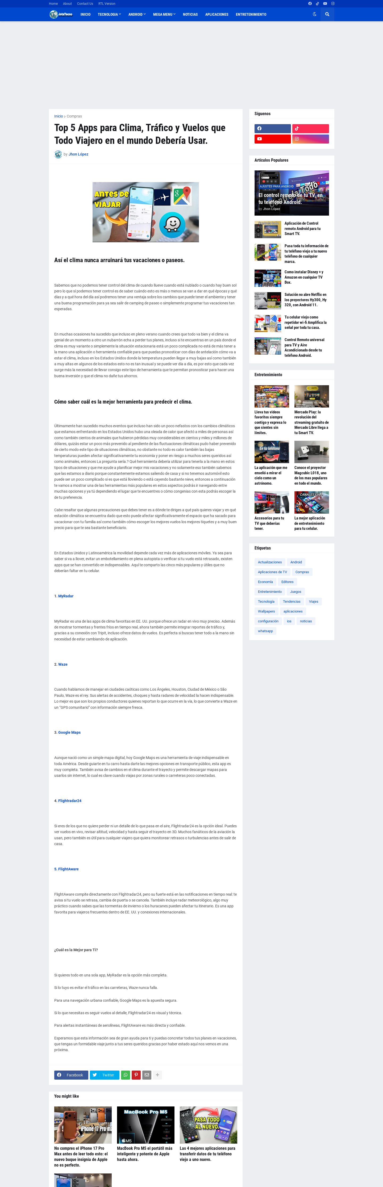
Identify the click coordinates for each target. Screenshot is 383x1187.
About (67, 4)
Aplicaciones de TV (272, 572)
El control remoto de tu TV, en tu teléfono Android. (291, 198)
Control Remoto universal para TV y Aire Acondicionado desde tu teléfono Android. (304, 347)
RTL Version (106, 4)
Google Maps (69, 732)
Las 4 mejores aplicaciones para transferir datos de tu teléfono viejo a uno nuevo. (207, 1154)
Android (296, 562)
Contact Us (85, 4)
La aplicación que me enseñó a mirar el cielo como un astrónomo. (271, 475)
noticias (306, 621)
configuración (268, 621)
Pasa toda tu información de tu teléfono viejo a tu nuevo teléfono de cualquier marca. (306, 254)
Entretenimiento (270, 592)
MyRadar (65, 596)
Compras (74, 116)
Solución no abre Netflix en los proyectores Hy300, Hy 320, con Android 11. (306, 299)
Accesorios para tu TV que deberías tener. (269, 523)
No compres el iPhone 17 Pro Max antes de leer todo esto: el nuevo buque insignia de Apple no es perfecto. (81, 1156)
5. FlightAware (66, 869)
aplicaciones (293, 611)
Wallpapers (266, 611)
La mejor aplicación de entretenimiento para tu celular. (309, 523)
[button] (314, 14)
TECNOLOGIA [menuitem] (108, 14)
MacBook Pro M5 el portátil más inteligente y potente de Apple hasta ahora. (144, 1154)
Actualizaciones (270, 562)
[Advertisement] (191, 65)
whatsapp (265, 631)
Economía (265, 582)
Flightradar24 (69, 801)
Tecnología (266, 601)
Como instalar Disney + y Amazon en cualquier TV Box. (304, 277)
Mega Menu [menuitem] (162, 14)
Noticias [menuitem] (190, 14)
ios (289, 621)
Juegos (295, 592)
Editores (287, 582)
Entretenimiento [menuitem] (251, 14)
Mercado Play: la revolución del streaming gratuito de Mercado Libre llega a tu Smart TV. (311, 422)
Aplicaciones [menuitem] (216, 14)
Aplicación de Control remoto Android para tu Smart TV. (302, 228)
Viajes (313, 601)
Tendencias (292, 601)
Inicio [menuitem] (85, 14)
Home (53, 4)
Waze (63, 664)
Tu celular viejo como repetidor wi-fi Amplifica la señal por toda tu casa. (306, 322)
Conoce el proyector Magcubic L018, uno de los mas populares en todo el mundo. (310, 475)
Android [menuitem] (135, 14)
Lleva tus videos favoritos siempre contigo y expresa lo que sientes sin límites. (270, 422)
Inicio (58, 116)
